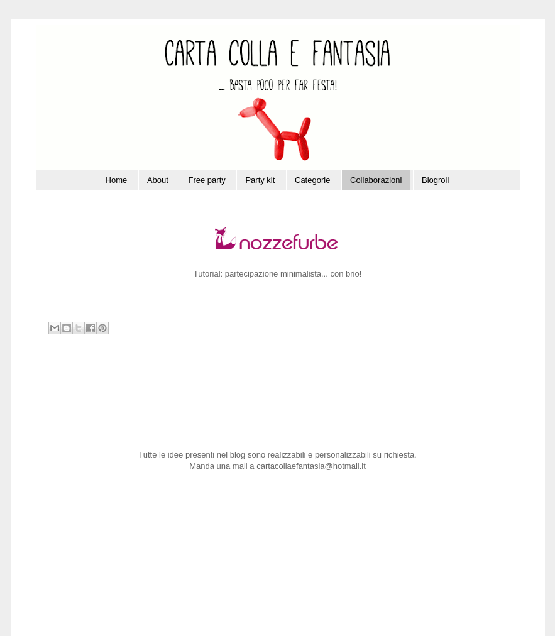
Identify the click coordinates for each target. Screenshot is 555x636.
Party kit (260, 180)
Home (117, 180)
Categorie (312, 180)
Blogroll (435, 180)
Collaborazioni (376, 180)
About (157, 180)
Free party (207, 180)
